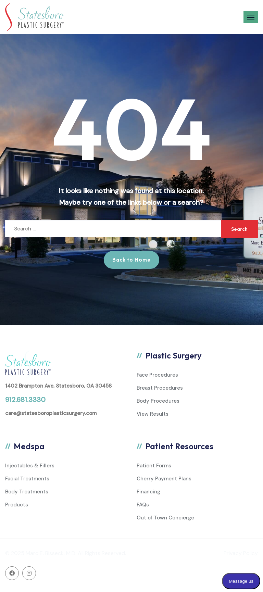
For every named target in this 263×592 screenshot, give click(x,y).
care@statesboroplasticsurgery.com (51, 413)
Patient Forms (154, 465)
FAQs (143, 504)
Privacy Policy (241, 553)
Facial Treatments (27, 478)
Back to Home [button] (131, 259)
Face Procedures (157, 374)
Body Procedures (158, 401)
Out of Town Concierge (165, 517)
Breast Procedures (160, 388)
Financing (148, 491)
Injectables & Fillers (29, 465)
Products (16, 504)
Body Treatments (26, 491)
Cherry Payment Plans (164, 478)
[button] (250, 17)
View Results (152, 414)
